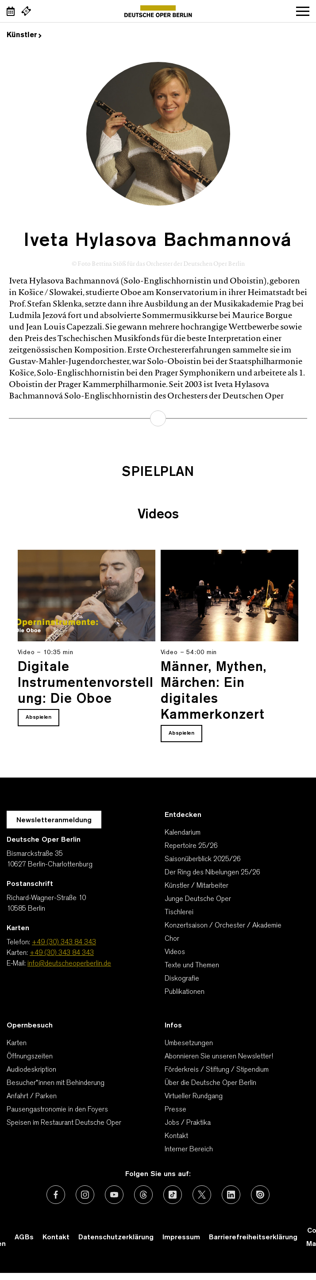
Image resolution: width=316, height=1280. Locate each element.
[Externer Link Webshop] (26, 11)
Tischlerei (179, 912)
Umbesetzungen (189, 1043)
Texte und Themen (192, 965)
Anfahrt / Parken (32, 1096)
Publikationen (184, 992)
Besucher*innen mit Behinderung (55, 1083)
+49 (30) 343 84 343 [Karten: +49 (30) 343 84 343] (62, 953)
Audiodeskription (31, 1069)
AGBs (24, 1237)
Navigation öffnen (302, 11)
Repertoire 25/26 (191, 846)
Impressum (181, 1237)
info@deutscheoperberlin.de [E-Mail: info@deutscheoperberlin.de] (69, 963)
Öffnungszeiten (30, 1056)
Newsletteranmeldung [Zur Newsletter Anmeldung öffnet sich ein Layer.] (54, 820)
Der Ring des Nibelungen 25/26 (212, 872)
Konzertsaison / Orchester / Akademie (223, 925)
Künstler (24, 35)
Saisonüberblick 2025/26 (203, 859)
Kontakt (176, 1136)
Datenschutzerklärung (116, 1237)
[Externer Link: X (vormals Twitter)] (202, 1194)
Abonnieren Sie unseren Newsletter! (219, 1056)
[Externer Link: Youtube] (114, 1194)
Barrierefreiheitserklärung (253, 1237)
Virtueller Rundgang (194, 1096)
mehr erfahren (158, 418)
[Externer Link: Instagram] (85, 1194)
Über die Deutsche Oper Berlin (210, 1083)
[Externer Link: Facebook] (56, 1194)
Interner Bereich (189, 1149)
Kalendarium (182, 832)
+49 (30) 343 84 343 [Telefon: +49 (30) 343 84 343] (64, 942)
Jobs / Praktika (188, 1123)
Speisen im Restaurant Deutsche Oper (64, 1123)
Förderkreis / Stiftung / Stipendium (217, 1069)
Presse (175, 1109)
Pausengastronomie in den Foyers (57, 1109)
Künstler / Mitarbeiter (196, 885)
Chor (172, 939)
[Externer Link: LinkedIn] (231, 1194)
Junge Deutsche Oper (198, 899)
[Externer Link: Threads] (143, 1194)
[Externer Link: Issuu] (260, 1194)
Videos (175, 952)
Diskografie (182, 978)
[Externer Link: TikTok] (172, 1194)
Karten (17, 1043)
